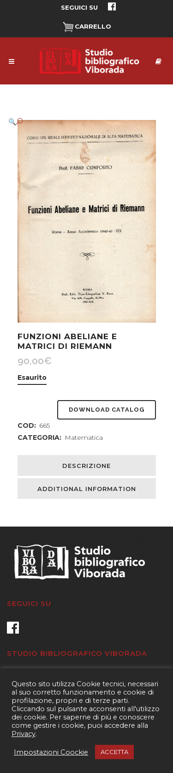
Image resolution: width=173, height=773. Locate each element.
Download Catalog (106, 409)
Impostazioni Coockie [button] (51, 752)
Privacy (24, 734)
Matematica (84, 437)
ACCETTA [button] (114, 751)
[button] (77, 121)
